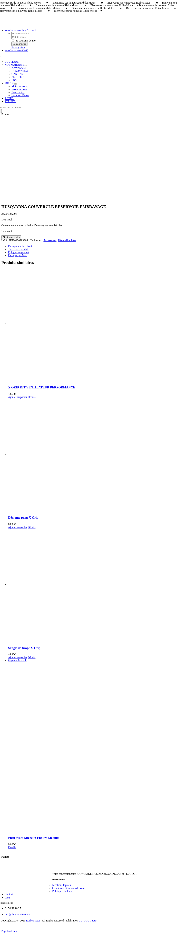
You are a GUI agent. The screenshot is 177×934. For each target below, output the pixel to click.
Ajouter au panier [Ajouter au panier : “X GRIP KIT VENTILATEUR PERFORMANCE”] (17, 397)
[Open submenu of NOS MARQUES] (25, 65)
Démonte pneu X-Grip (23, 517)
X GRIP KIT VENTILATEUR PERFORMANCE (41, 387)
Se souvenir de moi (24, 40)
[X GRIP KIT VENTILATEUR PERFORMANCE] (92, 325)
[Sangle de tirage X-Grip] (92, 586)
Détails (31, 397)
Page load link (9, 931)
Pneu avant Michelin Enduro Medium (34, 838)
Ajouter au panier (11, 237)
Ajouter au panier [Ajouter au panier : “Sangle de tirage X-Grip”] (17, 657)
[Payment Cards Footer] (88, 928)
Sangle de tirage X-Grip (24, 648)
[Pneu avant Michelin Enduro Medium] (92, 746)
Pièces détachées (67, 240)
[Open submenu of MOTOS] (15, 83)
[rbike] (86, 868)
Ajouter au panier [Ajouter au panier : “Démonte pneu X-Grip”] (17, 527)
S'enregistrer (18, 47)
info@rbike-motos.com (17, 914)
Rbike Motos (33, 920)
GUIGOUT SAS (88, 920)
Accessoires (49, 240)
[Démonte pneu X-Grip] (92, 456)
